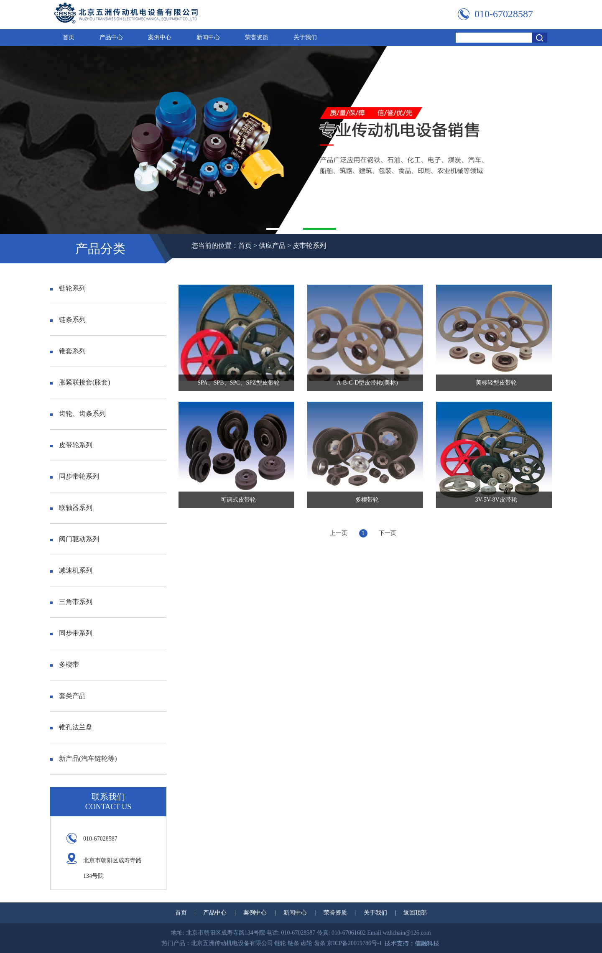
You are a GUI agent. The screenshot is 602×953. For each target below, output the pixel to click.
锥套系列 (68, 350)
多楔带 (64, 664)
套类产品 (68, 695)
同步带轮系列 (74, 476)
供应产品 (272, 245)
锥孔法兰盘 (71, 727)
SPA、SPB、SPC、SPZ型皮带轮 (238, 383)
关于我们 (305, 37)
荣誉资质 (256, 37)
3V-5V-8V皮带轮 (496, 500)
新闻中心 (208, 37)
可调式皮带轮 (238, 500)
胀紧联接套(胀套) (80, 382)
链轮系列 (68, 288)
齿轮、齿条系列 (78, 413)
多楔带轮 (367, 500)
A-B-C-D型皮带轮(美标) (367, 383)
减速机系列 (71, 570)
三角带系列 (71, 601)
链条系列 (68, 319)
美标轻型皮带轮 (496, 383)
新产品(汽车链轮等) (83, 758)
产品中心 (111, 37)
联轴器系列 (71, 507)
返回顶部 (415, 913)
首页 (68, 37)
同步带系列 (71, 633)
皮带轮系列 (309, 245)
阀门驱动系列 (74, 539)
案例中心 (159, 37)
